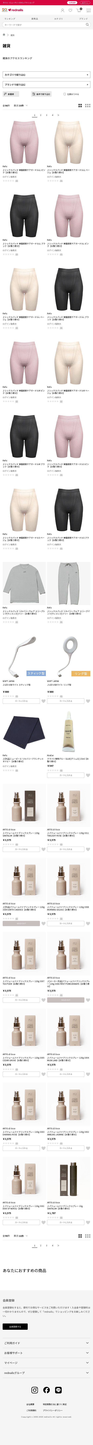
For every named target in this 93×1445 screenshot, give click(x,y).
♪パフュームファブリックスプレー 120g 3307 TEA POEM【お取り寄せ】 (23, 982)
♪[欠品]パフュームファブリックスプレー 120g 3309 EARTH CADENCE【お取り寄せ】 (24, 908)
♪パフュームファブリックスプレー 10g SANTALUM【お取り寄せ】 (65, 1207)
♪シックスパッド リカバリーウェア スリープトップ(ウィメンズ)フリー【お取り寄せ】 (24, 612)
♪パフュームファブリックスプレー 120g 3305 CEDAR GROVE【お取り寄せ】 (23, 1058)
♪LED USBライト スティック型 (17, 684)
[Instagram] (34, 1390)
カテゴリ (58, 18)
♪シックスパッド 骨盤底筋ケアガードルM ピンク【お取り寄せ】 (24, 391)
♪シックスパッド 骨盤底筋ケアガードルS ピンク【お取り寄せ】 (68, 465)
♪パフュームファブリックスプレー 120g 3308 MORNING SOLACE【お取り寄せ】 (68, 908)
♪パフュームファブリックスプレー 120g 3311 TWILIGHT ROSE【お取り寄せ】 (68, 834)
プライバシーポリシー (53, 1410)
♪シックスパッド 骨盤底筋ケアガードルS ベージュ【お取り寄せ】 (23, 538)
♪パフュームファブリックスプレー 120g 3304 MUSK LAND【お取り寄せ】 (68, 1058)
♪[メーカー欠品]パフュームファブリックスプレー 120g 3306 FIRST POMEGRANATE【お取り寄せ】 (68, 984)
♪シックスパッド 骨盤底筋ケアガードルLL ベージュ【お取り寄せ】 (68, 171)
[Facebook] (46, 1390)
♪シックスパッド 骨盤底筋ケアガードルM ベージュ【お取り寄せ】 (68, 391)
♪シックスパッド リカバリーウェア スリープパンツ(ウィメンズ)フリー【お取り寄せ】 (68, 612)
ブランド (83, 18)
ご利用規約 (31, 1410)
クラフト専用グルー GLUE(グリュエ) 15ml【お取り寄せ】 (68, 760)
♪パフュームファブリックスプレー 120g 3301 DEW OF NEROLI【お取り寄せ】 (23, 1207)
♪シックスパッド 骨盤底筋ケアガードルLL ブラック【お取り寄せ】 (24, 244)
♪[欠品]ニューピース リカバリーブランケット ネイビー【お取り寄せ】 (23, 760)
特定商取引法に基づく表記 (55, 1404)
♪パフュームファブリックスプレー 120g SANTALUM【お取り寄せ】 (21, 834)
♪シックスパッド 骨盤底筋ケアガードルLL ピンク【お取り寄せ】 (24, 171)
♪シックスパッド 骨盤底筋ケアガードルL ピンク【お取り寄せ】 (68, 244)
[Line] (58, 1390)
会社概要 (30, 1404)
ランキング (9, 18)
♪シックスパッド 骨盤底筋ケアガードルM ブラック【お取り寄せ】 (24, 465)
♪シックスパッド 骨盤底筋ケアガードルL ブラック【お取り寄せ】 (68, 318)
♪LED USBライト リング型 (59, 684)
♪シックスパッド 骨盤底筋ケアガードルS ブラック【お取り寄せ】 (68, 538)
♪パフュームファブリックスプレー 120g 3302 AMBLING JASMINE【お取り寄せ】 (68, 1133)
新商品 (34, 18)
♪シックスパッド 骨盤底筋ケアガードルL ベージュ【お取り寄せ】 (23, 318)
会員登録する (15, 1326)
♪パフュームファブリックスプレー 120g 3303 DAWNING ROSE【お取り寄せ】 (23, 1133)
